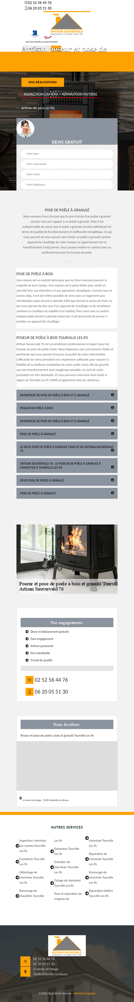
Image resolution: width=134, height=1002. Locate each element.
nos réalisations (43, 82)
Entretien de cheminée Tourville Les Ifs (66, 867)
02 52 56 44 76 (39, 2)
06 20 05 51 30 (39, 8)
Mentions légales (84, 993)
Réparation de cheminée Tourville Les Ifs (101, 859)
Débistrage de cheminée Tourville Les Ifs (31, 877)
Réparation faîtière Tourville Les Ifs (101, 893)
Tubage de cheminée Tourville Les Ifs (67, 883)
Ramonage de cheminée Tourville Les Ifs (101, 877)
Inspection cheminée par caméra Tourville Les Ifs (32, 846)
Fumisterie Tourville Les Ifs (32, 861)
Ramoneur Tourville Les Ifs (66, 851)
